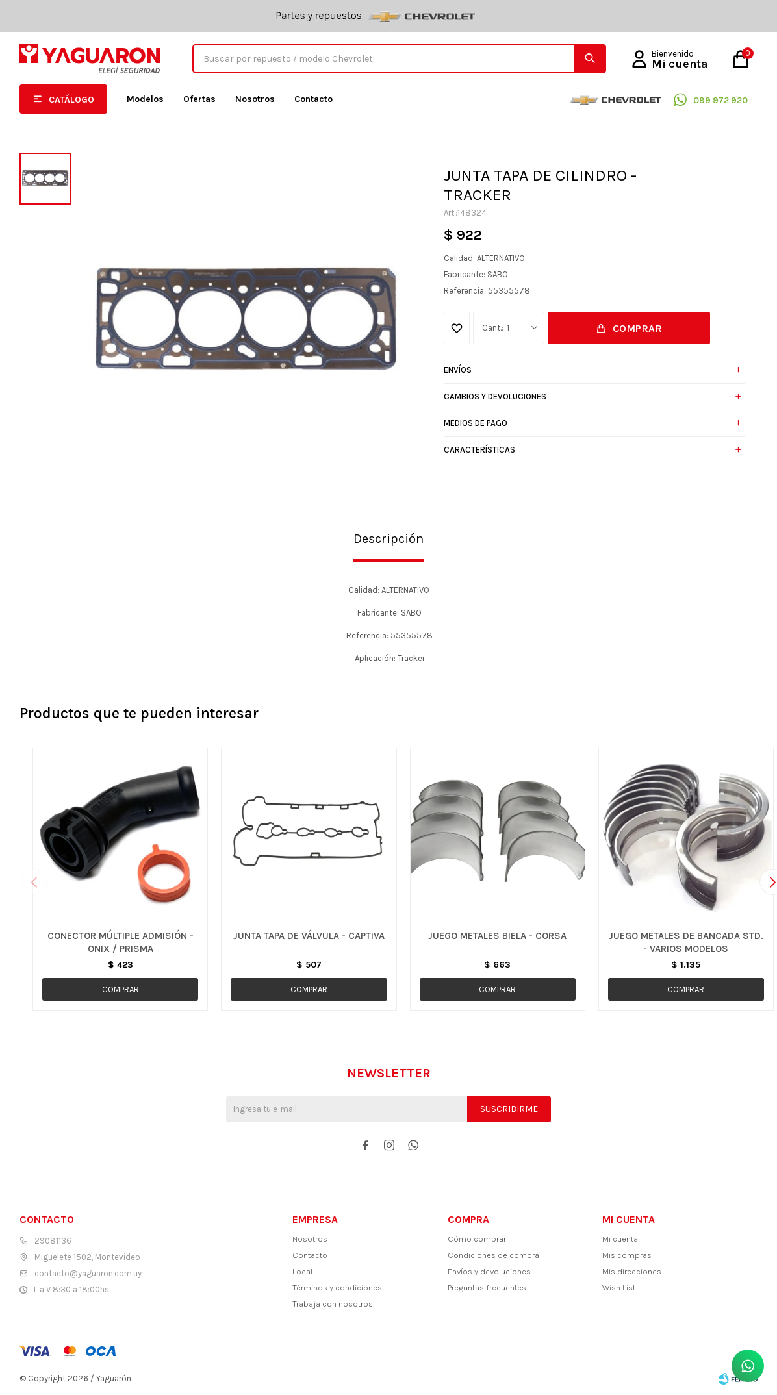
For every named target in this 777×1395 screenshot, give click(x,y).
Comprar (637, 328)
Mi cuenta (620, 1239)
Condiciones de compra (493, 1255)
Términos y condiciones (337, 1287)
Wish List (618, 1287)
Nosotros (255, 99)
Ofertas (199, 99)
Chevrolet (615, 99)
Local (302, 1271)
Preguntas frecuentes (487, 1287)
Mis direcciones (631, 1271)
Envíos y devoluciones (489, 1271)
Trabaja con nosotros (332, 1304)
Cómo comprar (477, 1239)
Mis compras (627, 1255)
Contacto (313, 99)
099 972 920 (720, 100)
